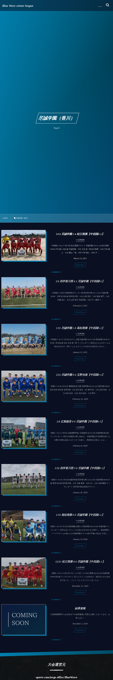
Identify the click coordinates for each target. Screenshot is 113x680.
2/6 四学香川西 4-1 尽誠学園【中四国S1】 (80, 282)
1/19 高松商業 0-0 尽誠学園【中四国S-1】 (80, 516)
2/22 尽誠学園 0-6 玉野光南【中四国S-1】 (80, 375)
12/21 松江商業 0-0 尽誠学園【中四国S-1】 (80, 562)
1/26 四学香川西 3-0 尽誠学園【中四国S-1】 (80, 469)
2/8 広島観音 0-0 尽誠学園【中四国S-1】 (80, 422)
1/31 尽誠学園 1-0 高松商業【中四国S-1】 (80, 329)
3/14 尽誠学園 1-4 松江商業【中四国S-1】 (80, 234)
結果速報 (80, 609)
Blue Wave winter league (17, 5)
